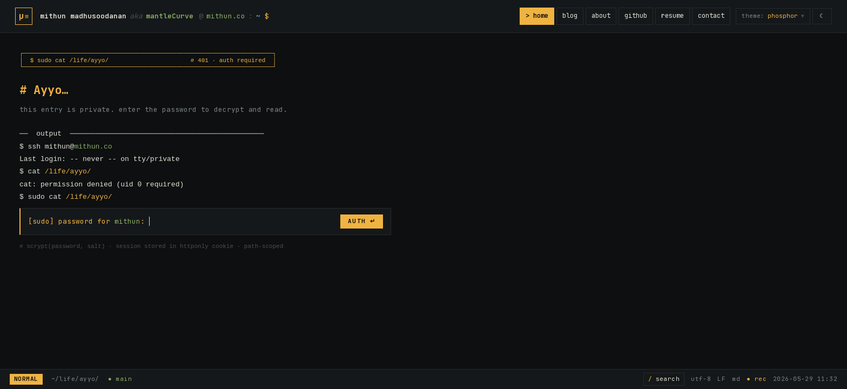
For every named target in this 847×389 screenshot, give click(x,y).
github (635, 15)
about (600, 15)
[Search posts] (663, 379)
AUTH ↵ (361, 221)
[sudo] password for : (86, 221)
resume (672, 15)
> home (536, 15)
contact (710, 15)
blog (569, 15)
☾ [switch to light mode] (822, 15)
